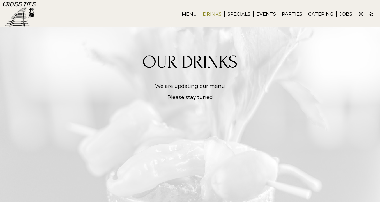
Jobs (345, 14)
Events (266, 14)
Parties (292, 14)
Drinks (212, 14)
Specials (238, 14)
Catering (320, 14)
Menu (189, 14)
